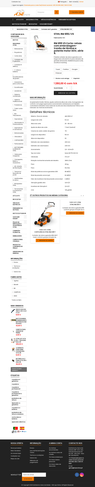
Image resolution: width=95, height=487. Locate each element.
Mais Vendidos (17, 306)
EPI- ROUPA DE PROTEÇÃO (17, 167)
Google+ (74, 69)
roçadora (15, 384)
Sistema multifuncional (17, 100)
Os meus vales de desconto (55, 465)
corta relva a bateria (16, 418)
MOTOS (15, 40)
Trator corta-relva (18, 109)
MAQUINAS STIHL (32, 20)
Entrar (81, 2)
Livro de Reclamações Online (37, 451)
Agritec (16, 281)
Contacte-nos (16, 2)
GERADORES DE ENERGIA (18, 252)
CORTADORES (18, 140)
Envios (15, 262)
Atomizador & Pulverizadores (18, 123)
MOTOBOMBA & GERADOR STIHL (18, 149)
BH (14, 288)
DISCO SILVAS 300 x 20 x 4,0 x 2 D (21, 311)
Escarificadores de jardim (18, 77)
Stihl (63, 38)
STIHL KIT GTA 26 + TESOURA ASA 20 (21, 340)
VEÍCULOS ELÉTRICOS (48, 20)
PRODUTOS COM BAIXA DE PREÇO (18, 246)
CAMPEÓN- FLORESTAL (17, 231)
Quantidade (58, 88)
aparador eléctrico (18, 422)
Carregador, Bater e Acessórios (18, 161)
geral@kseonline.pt (76, 468)
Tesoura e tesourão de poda (17, 173)
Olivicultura (18, 137)
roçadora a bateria (16, 408)
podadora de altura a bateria (17, 413)
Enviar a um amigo (62, 78)
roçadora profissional (16, 388)
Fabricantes (16, 277)
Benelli (15, 284)
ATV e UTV (19, 20)
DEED (15, 296)
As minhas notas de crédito (55, 453)
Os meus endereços (56, 457)
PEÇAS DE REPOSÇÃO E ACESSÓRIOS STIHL (17, 224)
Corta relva (18, 56)
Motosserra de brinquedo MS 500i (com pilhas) (21, 321)
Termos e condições (16, 267)
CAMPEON (16, 292)
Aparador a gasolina (16, 404)
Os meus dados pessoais (54, 461)
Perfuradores (18, 144)
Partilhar (65, 69)
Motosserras (18, 49)
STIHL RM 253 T (75, 204)
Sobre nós (17, 272)
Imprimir (76, 78)
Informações (17, 258)
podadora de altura (16, 399)
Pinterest (58, 73)
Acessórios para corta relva (18, 83)
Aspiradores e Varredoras (18, 128)
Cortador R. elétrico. (17, 65)
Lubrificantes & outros (18, 179)
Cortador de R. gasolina (18, 60)
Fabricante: (58, 38)
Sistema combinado (17, 95)
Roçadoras (18, 52)
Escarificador (18, 87)
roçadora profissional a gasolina (17, 393)
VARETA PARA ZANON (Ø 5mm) (21, 331)
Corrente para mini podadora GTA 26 (20, 350)
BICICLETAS (33, 24)
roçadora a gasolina (16, 380)
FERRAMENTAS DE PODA (67, 20)
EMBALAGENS (17, 236)
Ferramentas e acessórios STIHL (18, 190)
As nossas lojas (16, 453)
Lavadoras (17, 91)
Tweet (57, 69)
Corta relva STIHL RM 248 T (45, 232)
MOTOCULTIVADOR (19, 24)
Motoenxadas (19, 133)
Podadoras (18, 105)
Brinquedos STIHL (17, 184)
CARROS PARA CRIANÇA (18, 240)
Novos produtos (16, 448)
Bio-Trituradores (17, 114)
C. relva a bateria (17, 71)
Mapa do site (15, 459)
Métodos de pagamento (34, 461)
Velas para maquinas (17, 155)
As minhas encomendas (53, 449)
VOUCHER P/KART (46, 24)
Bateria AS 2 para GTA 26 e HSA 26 (21, 360)
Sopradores (18, 119)
